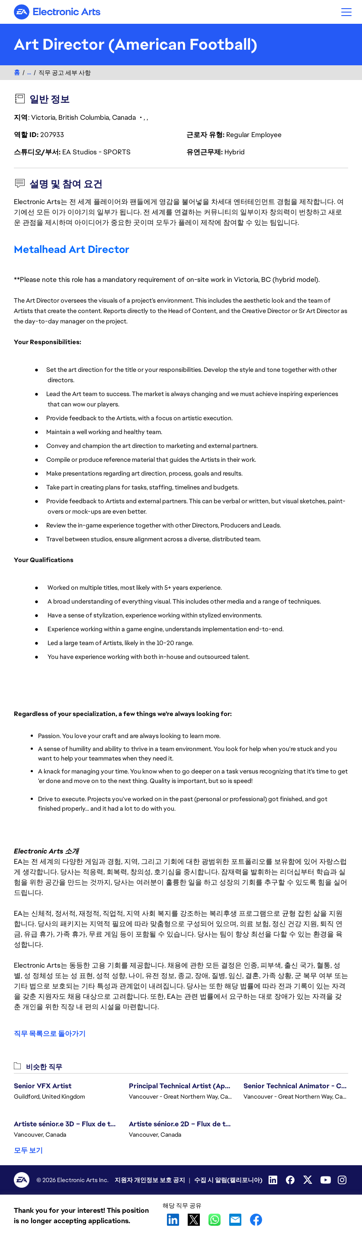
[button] (346, 12)
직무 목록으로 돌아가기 (50, 1033)
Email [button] (235, 1219)
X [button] (193, 1219)
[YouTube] (325, 1180)
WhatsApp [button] (214, 1219)
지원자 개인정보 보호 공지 (150, 1180)
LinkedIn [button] (173, 1219)
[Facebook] (291, 1180)
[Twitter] (308, 1180)
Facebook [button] (256, 1219)
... (29, 72)
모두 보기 (28, 1150)
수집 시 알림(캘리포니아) (228, 1180)
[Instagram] (343, 1180)
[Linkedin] (274, 1180)
